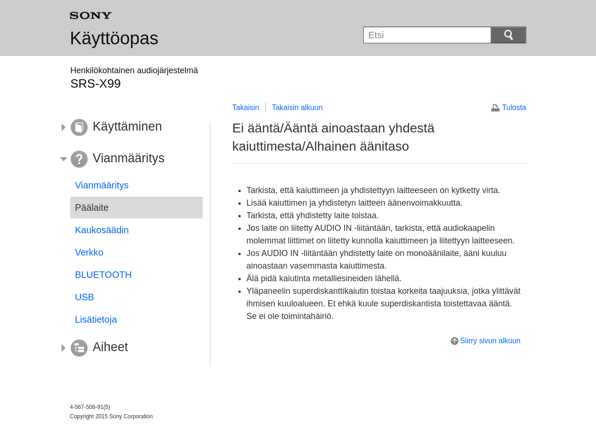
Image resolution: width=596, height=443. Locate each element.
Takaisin (245, 107)
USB (84, 297)
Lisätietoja (96, 319)
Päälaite (91, 207)
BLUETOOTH (103, 275)
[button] (129, 127)
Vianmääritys (102, 185)
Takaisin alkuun (297, 107)
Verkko (89, 252)
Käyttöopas (114, 38)
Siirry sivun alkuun (490, 341)
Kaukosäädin (102, 230)
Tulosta (514, 107)
